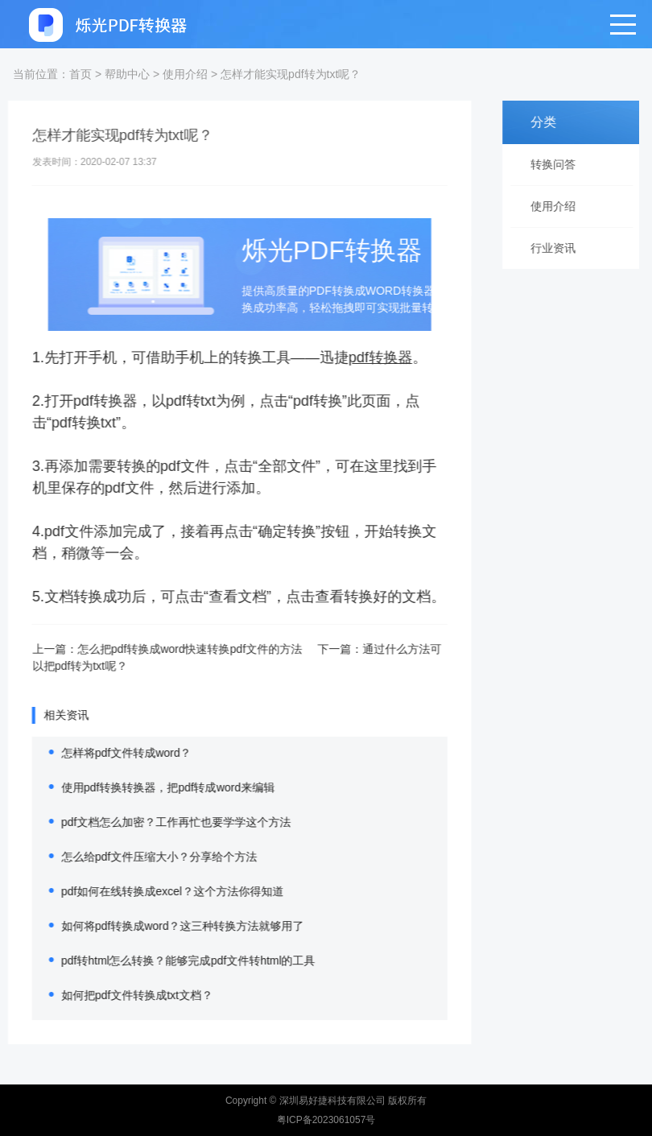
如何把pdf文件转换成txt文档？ (125, 995)
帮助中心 (127, 74)
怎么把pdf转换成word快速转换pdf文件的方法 (178, 648)
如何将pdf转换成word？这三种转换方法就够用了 (171, 925)
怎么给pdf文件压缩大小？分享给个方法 (148, 856)
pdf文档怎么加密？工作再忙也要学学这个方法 (164, 822)
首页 (80, 74)
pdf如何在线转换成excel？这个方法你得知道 (161, 891)
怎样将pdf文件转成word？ (115, 752)
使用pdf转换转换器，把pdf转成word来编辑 (156, 787)
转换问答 (557, 164)
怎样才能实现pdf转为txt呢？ (291, 74)
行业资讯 (557, 248)
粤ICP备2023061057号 (326, 1120)
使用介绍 (185, 74)
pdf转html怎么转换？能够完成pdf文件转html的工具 (177, 960)
